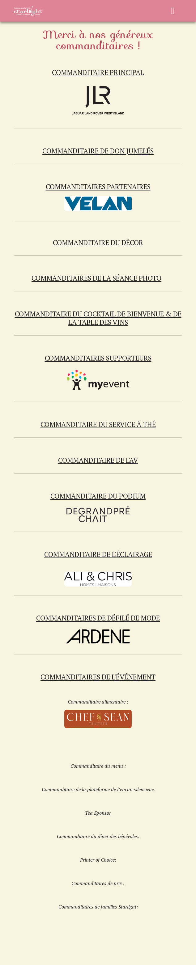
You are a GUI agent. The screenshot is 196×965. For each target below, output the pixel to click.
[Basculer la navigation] (172, 11)
